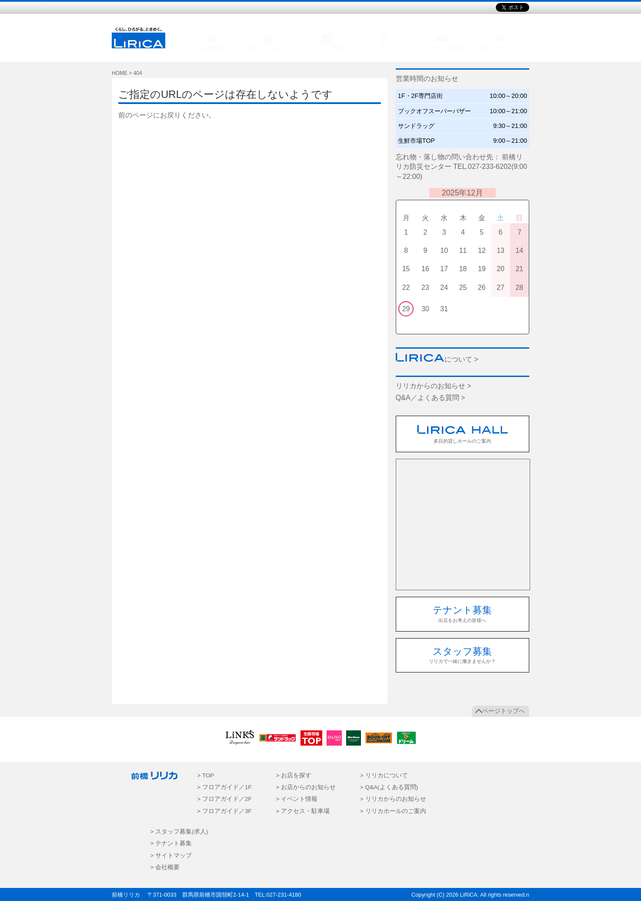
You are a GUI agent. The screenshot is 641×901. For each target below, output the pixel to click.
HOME (119, 73)
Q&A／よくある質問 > (430, 397)
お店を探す (212, 48)
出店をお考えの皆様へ (462, 613)
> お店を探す (293, 775)
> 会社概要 (165, 867)
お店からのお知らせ (269, 48)
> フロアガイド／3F (224, 811)
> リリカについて (384, 775)
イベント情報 (326, 48)
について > (437, 359)
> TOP (205, 775)
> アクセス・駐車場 (303, 811)
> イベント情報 (296, 799)
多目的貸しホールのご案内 (462, 434)
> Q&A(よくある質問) (389, 787)
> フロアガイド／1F (224, 787)
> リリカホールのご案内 (393, 811)
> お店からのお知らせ (306, 787)
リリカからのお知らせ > (433, 386)
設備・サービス (499, 48)
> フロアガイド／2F (224, 799)
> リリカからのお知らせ (393, 799)
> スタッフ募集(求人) (179, 831)
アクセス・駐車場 (442, 48)
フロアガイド (384, 48)
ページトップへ (503, 711)
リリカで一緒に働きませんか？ (462, 655)
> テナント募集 (171, 843)
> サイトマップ (171, 855)
